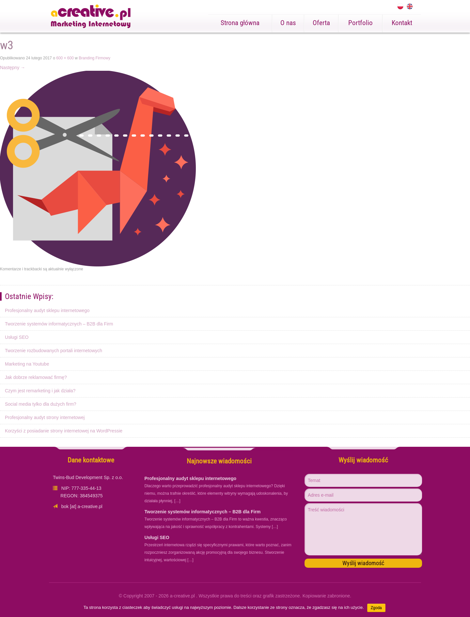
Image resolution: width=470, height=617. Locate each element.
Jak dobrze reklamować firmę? (36, 377)
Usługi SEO (16, 337)
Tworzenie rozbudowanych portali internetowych (53, 350)
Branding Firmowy (94, 58)
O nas (288, 23)
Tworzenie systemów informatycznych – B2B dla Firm (59, 323)
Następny (12, 67)
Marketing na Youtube (27, 364)
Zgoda (376, 608)
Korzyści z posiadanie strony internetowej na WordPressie (63, 430)
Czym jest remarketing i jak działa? (40, 390)
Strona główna (240, 23)
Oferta (321, 23)
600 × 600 (65, 58)
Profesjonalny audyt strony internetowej (45, 417)
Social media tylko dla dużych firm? (40, 404)
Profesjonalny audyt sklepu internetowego (47, 310)
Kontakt (402, 23)
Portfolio (360, 23)
